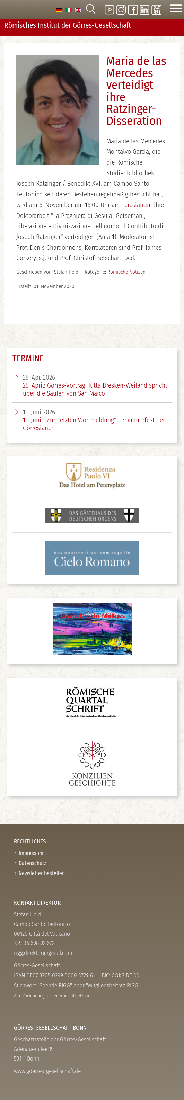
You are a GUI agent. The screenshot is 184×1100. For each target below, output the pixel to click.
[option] (59, 10)
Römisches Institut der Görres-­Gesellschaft (67, 25)
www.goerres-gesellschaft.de (47, 1071)
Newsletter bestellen (42, 873)
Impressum (31, 853)
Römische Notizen (126, 272)
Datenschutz (32, 863)
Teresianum (137, 205)
